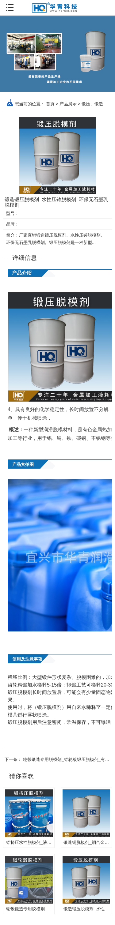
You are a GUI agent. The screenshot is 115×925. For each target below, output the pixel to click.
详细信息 (24, 257)
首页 (50, 103)
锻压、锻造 (92, 103)
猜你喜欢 (21, 776)
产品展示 (68, 103)
